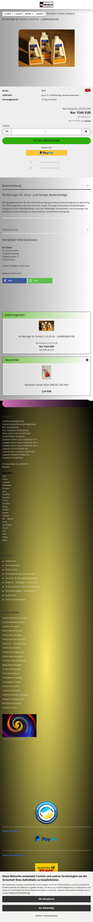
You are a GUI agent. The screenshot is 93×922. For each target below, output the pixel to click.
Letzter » (40, 14)
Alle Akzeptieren (46, 899)
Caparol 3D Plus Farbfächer (15, 448)
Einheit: (5, 126)
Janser (5, 512)
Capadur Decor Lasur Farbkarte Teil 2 (20, 442)
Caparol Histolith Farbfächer (15, 455)
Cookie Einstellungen (15, 599)
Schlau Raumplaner (11, 669)
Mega (4, 506)
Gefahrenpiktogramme (13, 421)
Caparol (6, 482)
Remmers (6, 485)
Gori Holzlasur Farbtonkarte (15, 430)
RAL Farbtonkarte (10, 427)
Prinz (4, 522)
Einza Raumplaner (11, 673)
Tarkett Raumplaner (11, 648)
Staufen (6, 503)
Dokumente (10, 229)
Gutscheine (10, 595)
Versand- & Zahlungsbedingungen (21, 578)
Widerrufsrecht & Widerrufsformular (22, 586)
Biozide (5, 467)
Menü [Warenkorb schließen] (4, 4)
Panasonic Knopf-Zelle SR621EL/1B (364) (47, 384)
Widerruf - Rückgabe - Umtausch (21, 582)
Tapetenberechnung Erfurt (14, 618)
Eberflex (6, 494)
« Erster (7, 14)
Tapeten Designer (10, 626)
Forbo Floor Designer (12, 635)
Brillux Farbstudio (10, 686)
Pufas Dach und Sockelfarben (16, 433)
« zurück (18, 14)
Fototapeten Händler (12, 677)
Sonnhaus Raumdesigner (14, 660)
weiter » (29, 14)
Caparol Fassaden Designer (15, 695)
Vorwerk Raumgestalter (13, 652)
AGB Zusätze (11, 569)
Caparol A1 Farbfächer (12, 458)
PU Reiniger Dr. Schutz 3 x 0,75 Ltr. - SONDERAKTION (46, 336)
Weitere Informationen (47, 916)
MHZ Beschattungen (11, 703)
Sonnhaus (7, 525)
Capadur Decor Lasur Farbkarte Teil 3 (20, 445)
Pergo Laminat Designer (13, 639)
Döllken (6, 516)
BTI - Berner (8, 519)
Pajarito (6, 497)
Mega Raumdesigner (12, 665)
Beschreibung (11, 186)
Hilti (4, 534)
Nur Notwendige (46, 908)
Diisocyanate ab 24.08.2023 (15, 464)
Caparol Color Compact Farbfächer (18, 451)
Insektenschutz (9, 707)
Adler (4, 540)
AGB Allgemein (12, 565)
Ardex (5, 479)
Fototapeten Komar (11, 682)
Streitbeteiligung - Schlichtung (20, 591)
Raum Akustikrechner (12, 631)
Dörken (5, 509)
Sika (4, 476)
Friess (5, 500)
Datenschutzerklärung (20, 893)
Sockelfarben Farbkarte (13, 436)
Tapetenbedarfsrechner (13, 622)
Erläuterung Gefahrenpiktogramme (19, 424)
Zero (4, 491)
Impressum (10, 561)
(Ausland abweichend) (70, 95)
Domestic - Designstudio (14, 643)
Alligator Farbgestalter (13, 699)
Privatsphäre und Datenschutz (19, 574)
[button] (6, 131)
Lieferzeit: (7, 95)
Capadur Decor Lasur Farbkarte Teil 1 (20, 439)
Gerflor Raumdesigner (12, 656)
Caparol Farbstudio (11, 690)
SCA (4, 531)
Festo (5, 537)
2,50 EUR (46, 391)
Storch (5, 528)
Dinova (5, 488)
